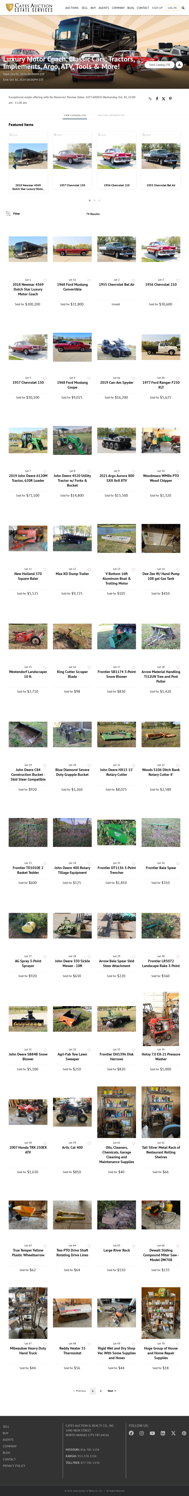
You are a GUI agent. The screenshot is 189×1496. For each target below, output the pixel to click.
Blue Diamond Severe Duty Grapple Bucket (72, 772)
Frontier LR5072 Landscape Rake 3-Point (161, 963)
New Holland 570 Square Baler (28, 576)
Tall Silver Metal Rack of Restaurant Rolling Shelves (161, 1152)
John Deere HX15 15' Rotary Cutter (116, 772)
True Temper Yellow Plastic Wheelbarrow (28, 1252)
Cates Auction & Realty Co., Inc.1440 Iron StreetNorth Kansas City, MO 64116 (90, 1430)
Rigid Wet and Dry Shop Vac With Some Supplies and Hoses (117, 1353)
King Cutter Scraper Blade (72, 674)
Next (112, 1390)
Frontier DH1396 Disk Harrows (117, 1056)
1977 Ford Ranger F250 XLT (161, 385)
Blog (130, 8)
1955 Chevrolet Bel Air (161, 185)
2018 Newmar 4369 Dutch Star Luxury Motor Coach (28, 187)
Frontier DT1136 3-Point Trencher (117, 870)
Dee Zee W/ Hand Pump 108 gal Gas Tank (161, 576)
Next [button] (174, 166)
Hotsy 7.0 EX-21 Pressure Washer (161, 1056)
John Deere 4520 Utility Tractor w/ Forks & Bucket (72, 480)
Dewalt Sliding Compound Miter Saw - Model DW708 (161, 1255)
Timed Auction (20, 51)
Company (118, 8)
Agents (104, 8)
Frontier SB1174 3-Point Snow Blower (117, 674)
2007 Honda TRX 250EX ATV (28, 1150)
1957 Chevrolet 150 (72, 185)
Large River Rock (117, 1250)
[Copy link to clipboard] (150, 99)
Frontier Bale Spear (161, 867)
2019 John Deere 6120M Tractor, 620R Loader (28, 478)
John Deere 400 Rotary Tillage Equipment (72, 870)
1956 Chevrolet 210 (117, 185)
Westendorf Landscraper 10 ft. (28, 674)
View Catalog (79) (159, 65)
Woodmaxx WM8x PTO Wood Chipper (161, 478)
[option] (28, 162)
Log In (172, 8)
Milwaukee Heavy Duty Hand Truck (28, 1350)
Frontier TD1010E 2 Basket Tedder (28, 870)
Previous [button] (14, 166)
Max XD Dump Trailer (72, 573)
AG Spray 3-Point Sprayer (28, 963)
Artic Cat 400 (72, 1147)
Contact (143, 8)
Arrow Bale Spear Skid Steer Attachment (116, 963)
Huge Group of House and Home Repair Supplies (161, 1353)
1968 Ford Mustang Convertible (72, 287)
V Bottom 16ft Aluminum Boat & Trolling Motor (116, 578)
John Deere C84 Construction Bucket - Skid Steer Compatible (28, 774)
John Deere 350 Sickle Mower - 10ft (72, 963)
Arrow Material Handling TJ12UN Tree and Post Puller (161, 676)
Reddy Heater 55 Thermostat (72, 1350)
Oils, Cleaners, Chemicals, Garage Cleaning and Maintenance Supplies (116, 1154)
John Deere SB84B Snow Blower (28, 1056)
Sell (85, 8)
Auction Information (111, 115)
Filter (16, 213)
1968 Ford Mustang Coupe (72, 385)
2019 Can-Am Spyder (116, 382)
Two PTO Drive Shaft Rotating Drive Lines (72, 1252)
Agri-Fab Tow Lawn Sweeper (72, 1056)
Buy (93, 8)
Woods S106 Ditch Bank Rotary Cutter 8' (161, 772)
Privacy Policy (14, 1466)
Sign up (157, 8)
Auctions (72, 8)
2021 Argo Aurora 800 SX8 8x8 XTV (116, 478)
